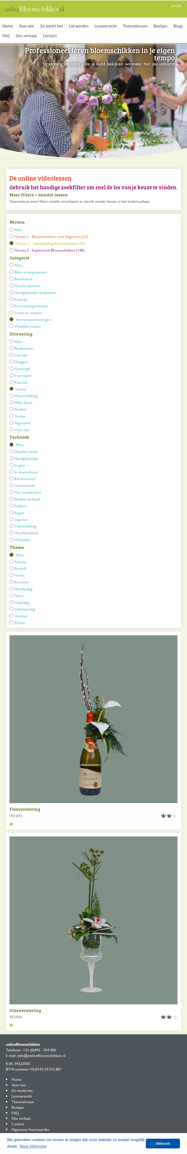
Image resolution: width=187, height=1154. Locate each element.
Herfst (19, 575)
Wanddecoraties (27, 326)
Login (176, 5)
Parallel (20, 409)
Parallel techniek (27, 499)
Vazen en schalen (28, 312)
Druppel (21, 361)
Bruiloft (20, 568)
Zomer (19, 622)
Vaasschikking (25, 526)
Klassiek (21, 382)
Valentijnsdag (24, 609)
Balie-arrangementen (30, 272)
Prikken (20, 506)
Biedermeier (24, 348)
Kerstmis (21, 582)
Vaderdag (21, 602)
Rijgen (19, 512)
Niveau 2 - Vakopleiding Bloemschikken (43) (50, 243)
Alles (18, 229)
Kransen (21, 299)
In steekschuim (26, 472)
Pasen (18, 595)
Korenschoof (24, 478)
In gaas (19, 465)
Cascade (21, 355)
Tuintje (19, 416)
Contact (50, 35)
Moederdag (23, 588)
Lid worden (79, 26)
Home (7, 26)
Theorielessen (135, 26)
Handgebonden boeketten (35, 292)
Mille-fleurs (23, 402)
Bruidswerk (23, 279)
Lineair (21, 389)
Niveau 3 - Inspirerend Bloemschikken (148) (49, 250)
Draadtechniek (26, 451)
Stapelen (21, 519)
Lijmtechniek (24, 485)
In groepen (22, 375)
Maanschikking (25, 395)
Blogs (178, 26)
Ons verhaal (26, 35)
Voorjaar (21, 615)
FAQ (5, 35)
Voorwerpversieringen (33, 319)
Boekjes (161, 26)
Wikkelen (22, 539)
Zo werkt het (51, 26)
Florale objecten (27, 285)
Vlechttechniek (26, 533)
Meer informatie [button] (33, 1146)
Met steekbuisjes (27, 492)
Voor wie (26, 26)
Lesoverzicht (105, 26)
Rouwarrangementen (31, 306)
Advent (20, 561)
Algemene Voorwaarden (30, 1129)
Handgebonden (26, 458)
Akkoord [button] (163, 1143)
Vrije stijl (21, 429)
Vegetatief (22, 423)
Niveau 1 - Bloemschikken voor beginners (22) (51, 236)
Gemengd (22, 368)
